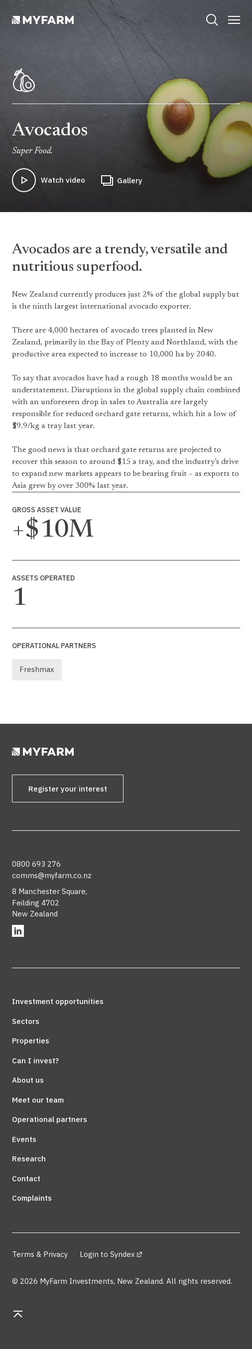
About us (28, 1080)
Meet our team (38, 1100)
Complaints (32, 1198)
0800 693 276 (36, 864)
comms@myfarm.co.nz (52, 875)
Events (24, 1139)
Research (29, 1158)
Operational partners (49, 1119)
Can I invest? (35, 1060)
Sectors (25, 1021)
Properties (30, 1040)
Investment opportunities (58, 1001)
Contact (26, 1178)
